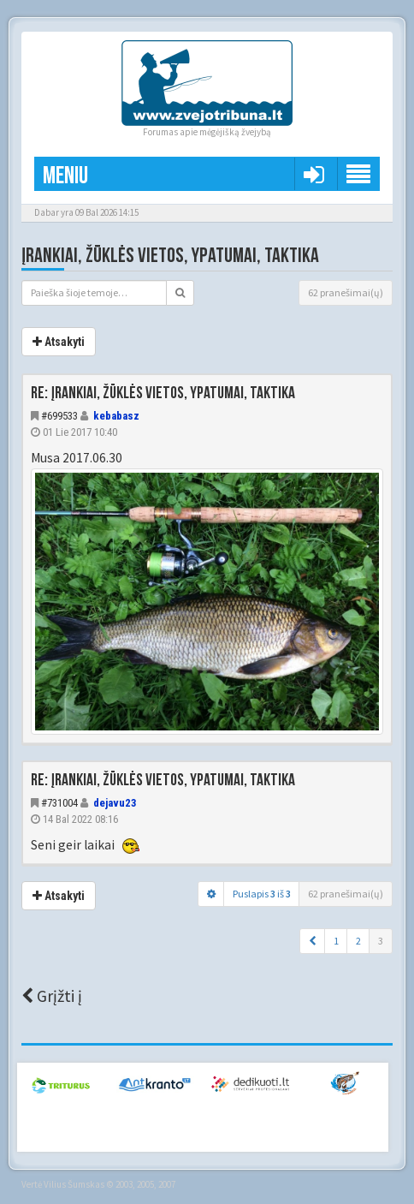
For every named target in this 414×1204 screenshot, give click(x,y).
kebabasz (116, 415)
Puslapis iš (262, 893)
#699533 (59, 415)
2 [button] (358, 940)
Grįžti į (51, 996)
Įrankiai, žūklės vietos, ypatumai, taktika (170, 255)
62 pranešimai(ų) (345, 292)
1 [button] (336, 940)
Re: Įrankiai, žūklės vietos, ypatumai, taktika (163, 393)
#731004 (59, 802)
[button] (312, 941)
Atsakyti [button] (59, 342)
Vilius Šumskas (74, 1184)
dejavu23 (115, 802)
